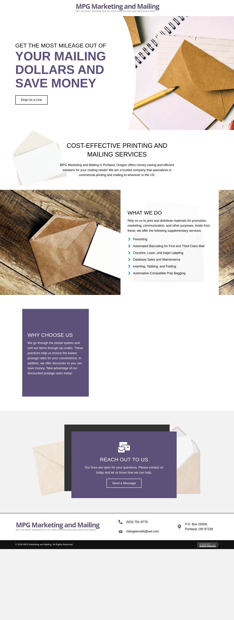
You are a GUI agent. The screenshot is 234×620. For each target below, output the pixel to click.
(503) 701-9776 (137, 522)
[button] (31, 100)
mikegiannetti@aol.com (142, 531)
